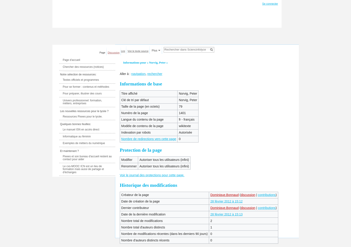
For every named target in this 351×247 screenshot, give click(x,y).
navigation (138, 74)
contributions (267, 195)
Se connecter (270, 3)
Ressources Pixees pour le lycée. (82, 116)
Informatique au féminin (77, 136)
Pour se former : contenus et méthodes (86, 86)
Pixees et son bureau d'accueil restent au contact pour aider (87, 158)
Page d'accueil (71, 60)
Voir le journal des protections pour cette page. (152, 175)
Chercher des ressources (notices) (83, 66)
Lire (123, 51)
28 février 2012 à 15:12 (226, 201)
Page (102, 52)
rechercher (154, 74)
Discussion (114, 52)
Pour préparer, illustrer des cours (82, 93)
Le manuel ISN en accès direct (81, 129)
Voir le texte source (138, 51)
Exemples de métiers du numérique (84, 143)
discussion (248, 195)
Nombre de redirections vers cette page (148, 139)
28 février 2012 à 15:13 (226, 214)
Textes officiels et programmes (81, 79)
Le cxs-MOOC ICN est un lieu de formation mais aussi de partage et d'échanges (83, 169)
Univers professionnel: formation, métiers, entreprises (82, 102)
